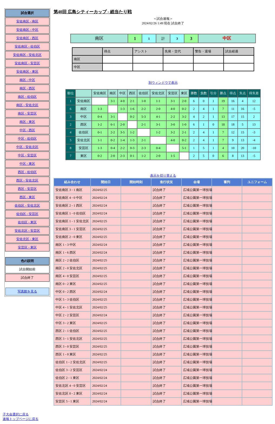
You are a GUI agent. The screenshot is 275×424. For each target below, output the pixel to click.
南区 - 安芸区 (27, 113)
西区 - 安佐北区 (27, 180)
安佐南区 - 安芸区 (27, 63)
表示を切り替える (163, 175)
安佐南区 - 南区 (27, 21)
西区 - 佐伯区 (27, 172)
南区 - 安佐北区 (27, 105)
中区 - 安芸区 (27, 155)
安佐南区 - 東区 (27, 71)
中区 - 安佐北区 (27, 147)
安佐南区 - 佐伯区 (27, 46)
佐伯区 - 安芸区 (27, 214)
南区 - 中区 (27, 80)
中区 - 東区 (27, 164)
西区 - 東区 (27, 197)
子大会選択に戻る (16, 414)
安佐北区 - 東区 (27, 239)
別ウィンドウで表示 (163, 83)
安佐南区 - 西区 (27, 38)
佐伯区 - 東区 (27, 222)
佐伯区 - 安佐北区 (27, 205)
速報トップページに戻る (20, 419)
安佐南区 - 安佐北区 (27, 55)
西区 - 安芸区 (27, 189)
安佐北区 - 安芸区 (27, 231)
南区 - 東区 (27, 122)
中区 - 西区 (27, 130)
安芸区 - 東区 (27, 247)
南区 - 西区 (27, 88)
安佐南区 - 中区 (27, 30)
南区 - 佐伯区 (27, 97)
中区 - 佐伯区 (27, 138)
